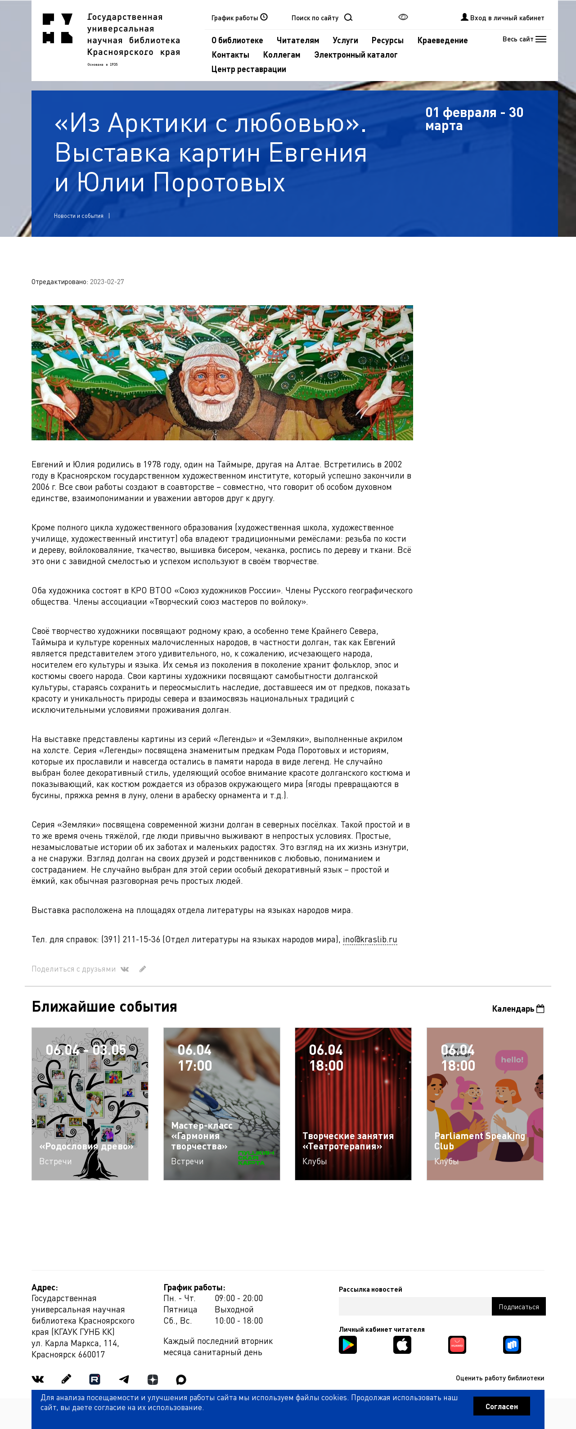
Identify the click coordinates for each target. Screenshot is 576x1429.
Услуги (345, 40)
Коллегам (282, 54)
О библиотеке (237, 40)
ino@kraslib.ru (370, 939)
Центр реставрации (249, 68)
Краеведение (442, 40)
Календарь (518, 1008)
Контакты (230, 54)
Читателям (298, 40)
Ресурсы (388, 40)
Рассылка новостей (370, 1288)
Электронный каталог (356, 54)
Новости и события (79, 215)
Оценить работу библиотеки (500, 1377)
